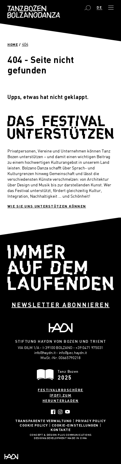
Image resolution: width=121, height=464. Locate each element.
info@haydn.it (44, 352)
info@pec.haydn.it (73, 352)
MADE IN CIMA (77, 438)
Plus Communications (75, 435)
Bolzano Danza (33, 11)
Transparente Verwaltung (43, 421)
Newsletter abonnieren (61, 304)
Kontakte (60, 429)
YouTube (67, 411)
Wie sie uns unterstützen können (46, 206)
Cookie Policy (34, 425)
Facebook (53, 412)
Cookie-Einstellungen (75, 425)
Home (12, 44)
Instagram (60, 412)
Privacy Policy (91, 421)
